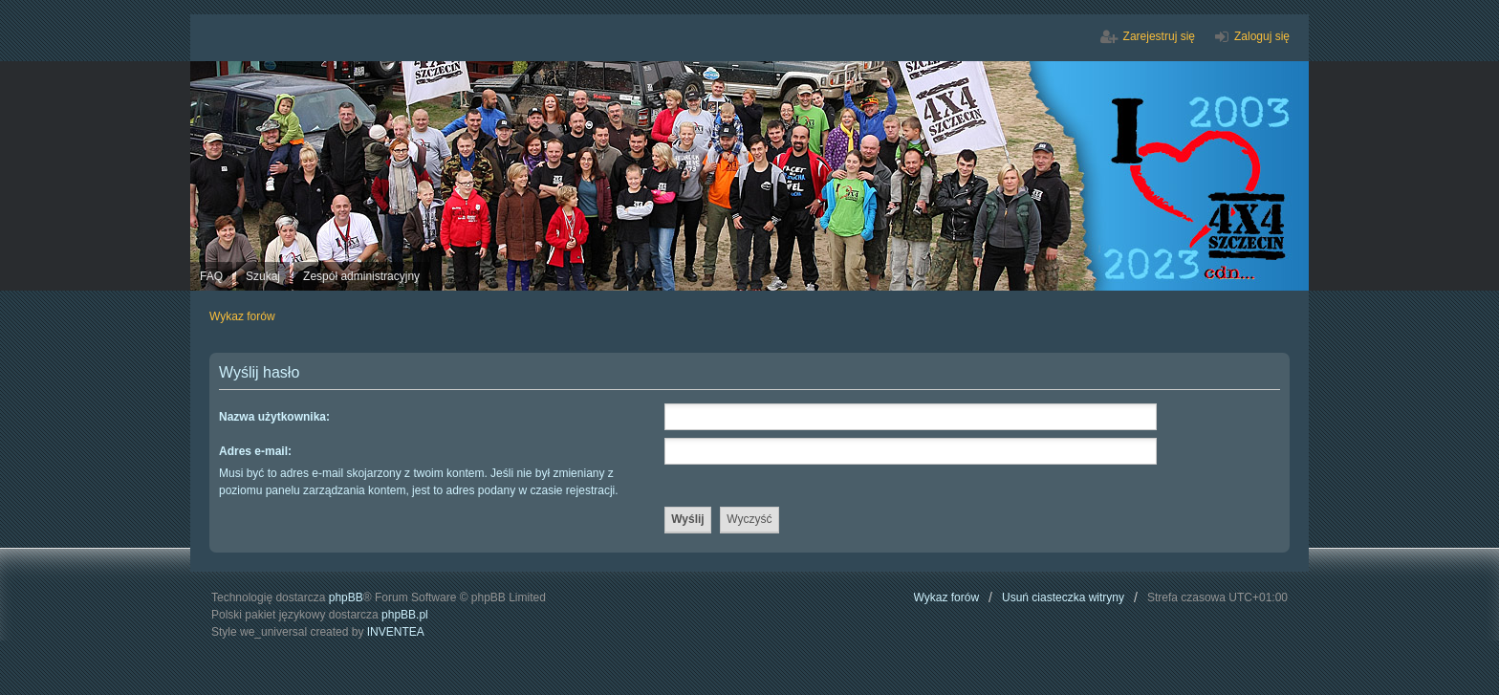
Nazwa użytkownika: (274, 417)
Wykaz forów (947, 597)
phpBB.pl (404, 614)
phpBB (346, 597)
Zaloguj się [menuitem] (1262, 36)
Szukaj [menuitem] (263, 276)
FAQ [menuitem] (211, 276)
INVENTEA (395, 632)
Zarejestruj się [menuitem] (1159, 36)
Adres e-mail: (255, 451)
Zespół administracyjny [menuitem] (361, 276)
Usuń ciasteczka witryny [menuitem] (1063, 597)
